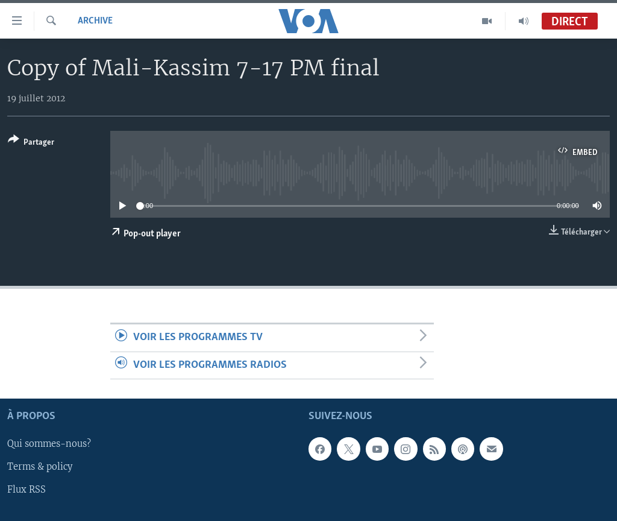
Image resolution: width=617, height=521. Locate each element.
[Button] (31, 143)
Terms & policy (39, 467)
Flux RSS (26, 490)
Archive (95, 21)
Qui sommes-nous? (49, 444)
